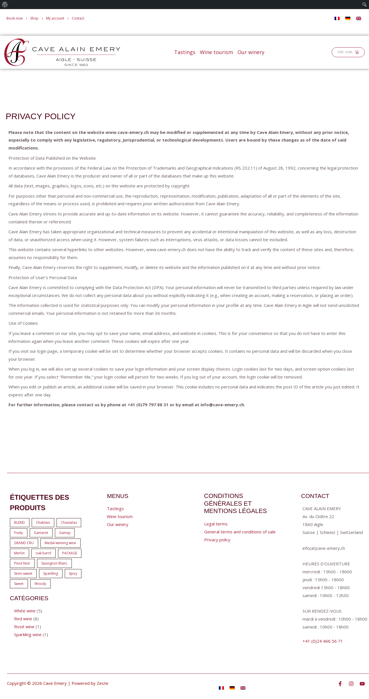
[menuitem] (5, 4)
